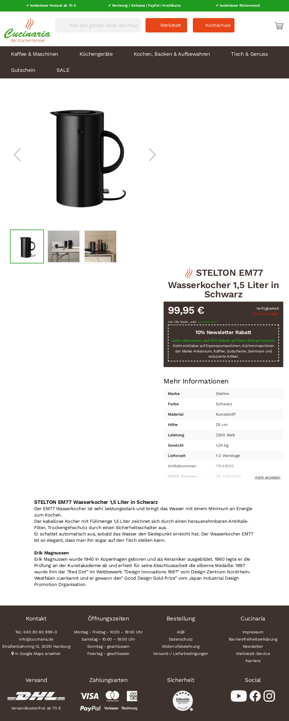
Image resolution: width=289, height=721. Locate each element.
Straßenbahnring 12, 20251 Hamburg (36, 646)
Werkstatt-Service (253, 653)
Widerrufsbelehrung (180, 646)
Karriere (252, 660)
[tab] (196, 381)
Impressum (253, 631)
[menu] (144, 62)
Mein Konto (254, 25)
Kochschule (217, 25)
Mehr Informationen (196, 380)
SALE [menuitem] (63, 70)
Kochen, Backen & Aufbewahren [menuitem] (172, 54)
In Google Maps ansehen (38, 653)
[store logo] (26, 28)
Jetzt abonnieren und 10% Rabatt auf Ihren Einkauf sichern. (223, 340)
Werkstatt (170, 25)
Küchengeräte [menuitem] (96, 54)
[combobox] (98, 25)
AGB (181, 631)
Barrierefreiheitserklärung (253, 639)
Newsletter (253, 646)
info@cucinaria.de (36, 639)
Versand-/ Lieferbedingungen (180, 653)
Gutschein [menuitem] (23, 70)
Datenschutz (181, 639)
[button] (17, 154)
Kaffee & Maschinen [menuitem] (34, 54)
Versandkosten (207, 321)
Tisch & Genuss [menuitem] (249, 54)
